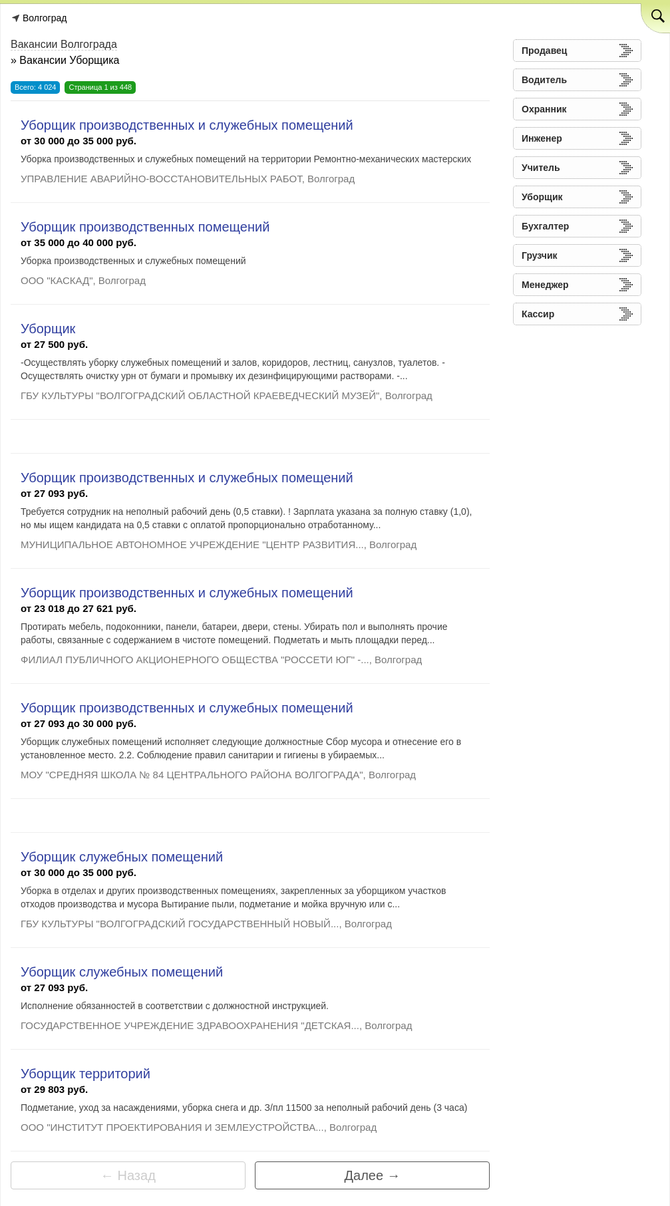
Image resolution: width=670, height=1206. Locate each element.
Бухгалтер (545, 226)
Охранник (544, 109)
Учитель (541, 167)
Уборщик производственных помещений (145, 227)
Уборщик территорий (85, 1073)
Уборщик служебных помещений (122, 856)
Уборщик (48, 328)
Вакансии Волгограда (64, 44)
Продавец (544, 50)
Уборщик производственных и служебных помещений (187, 125)
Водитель (544, 80)
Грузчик (540, 255)
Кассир (538, 314)
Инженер (542, 138)
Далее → (373, 1175)
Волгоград (45, 18)
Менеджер (545, 284)
